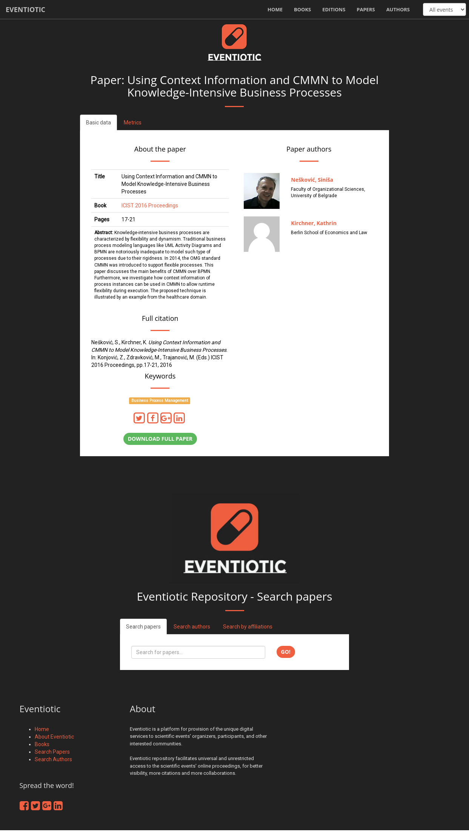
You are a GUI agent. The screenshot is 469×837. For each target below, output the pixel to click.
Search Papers (52, 752)
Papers (366, 9)
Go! (286, 651)
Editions (333, 9)
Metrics (132, 123)
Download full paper (160, 438)
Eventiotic (25, 9)
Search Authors (53, 759)
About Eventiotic (54, 737)
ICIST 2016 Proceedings (149, 205)
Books (302, 9)
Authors (398, 9)
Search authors (192, 627)
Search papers (143, 627)
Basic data (98, 123)
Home (275, 9)
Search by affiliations (247, 627)
